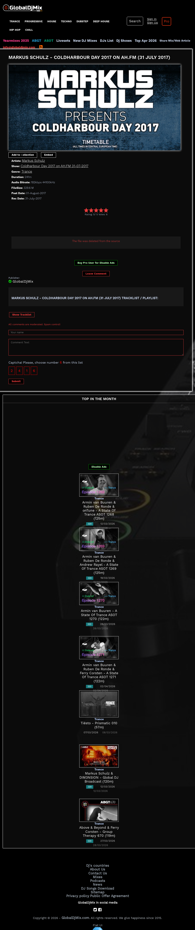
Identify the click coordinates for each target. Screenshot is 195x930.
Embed (48, 154)
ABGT (33, 40)
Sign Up (149, 22)
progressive (34, 21)
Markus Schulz (32, 161)
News (97, 882)
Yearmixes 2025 (14, 40)
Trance (14, 21)
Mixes (97, 875)
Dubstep (82, 21)
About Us (97, 868)
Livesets (57, 40)
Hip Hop (15, 29)
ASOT (44, 40)
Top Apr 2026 (131, 40)
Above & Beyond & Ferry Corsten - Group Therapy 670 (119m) (99, 832)
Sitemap (98, 889)
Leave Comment (96, 273)
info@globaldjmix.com (19, 47)
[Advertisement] (80, 227)
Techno (66, 21)
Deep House (101, 21)
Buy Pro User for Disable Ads (96, 262)
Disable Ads (98, 466)
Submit (16, 381)
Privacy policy (80, 892)
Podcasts (97, 879)
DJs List (96, 40)
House (51, 21)
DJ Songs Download (97, 885)
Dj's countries (97, 865)
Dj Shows (111, 40)
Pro (162, 21)
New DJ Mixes (76, 40)
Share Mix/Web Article (159, 40)
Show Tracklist (21, 314)
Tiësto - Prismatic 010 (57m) (99, 723)
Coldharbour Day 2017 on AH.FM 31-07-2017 (51, 166)
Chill (29, 29)
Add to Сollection (23, 154)
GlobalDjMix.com (75, 913)
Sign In (148, 19)
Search (134, 21)
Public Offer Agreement (108, 892)
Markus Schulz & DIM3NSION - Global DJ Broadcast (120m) (99, 777)
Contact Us (97, 872)
